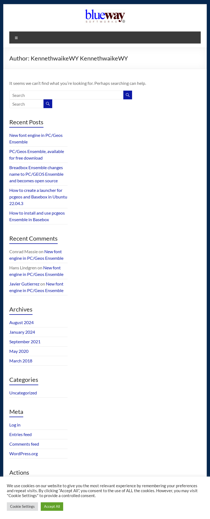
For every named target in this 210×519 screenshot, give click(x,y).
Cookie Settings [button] (22, 506)
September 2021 (24, 341)
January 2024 (22, 332)
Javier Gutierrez (24, 283)
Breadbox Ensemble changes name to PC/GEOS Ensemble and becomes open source (36, 174)
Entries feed (20, 434)
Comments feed (24, 443)
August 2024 (21, 322)
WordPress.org (23, 453)
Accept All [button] (52, 506)
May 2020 (18, 351)
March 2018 (20, 360)
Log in (15, 424)
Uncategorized (23, 392)
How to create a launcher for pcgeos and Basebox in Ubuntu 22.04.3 (38, 197)
